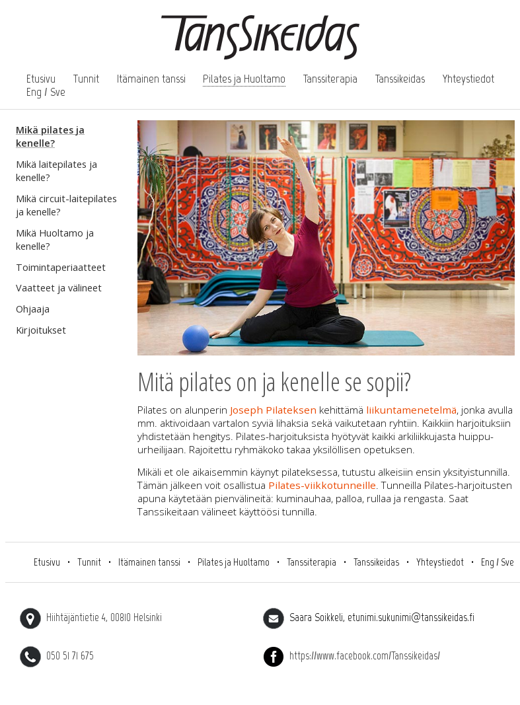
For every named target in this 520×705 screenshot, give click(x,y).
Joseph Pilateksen (274, 409)
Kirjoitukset (41, 330)
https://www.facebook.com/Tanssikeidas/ (351, 655)
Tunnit (86, 78)
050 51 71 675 (57, 655)
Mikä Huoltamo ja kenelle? (55, 239)
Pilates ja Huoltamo (244, 78)
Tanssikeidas (400, 78)
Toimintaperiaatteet (61, 267)
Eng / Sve (45, 92)
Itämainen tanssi (151, 78)
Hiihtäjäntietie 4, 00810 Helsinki (91, 617)
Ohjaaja (33, 309)
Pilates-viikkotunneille (322, 485)
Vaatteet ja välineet (59, 287)
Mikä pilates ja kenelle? (50, 136)
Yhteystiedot (468, 78)
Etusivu (41, 78)
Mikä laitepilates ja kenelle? (56, 171)
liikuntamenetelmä (411, 409)
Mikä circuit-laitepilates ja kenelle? (66, 205)
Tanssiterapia (330, 78)
